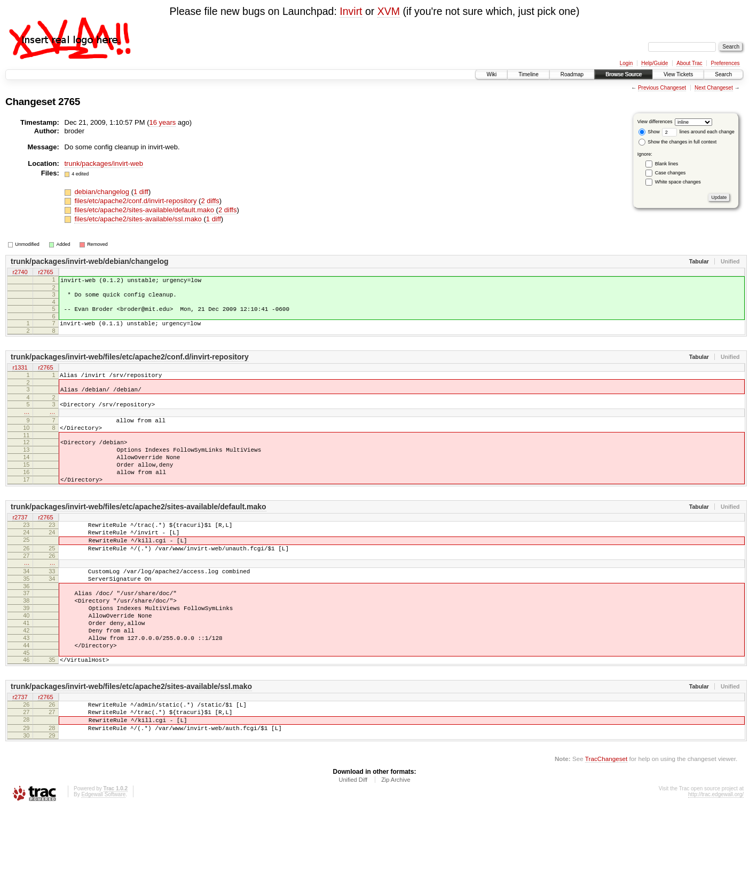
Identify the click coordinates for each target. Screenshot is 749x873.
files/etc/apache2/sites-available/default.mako (145, 210)
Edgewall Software (103, 858)
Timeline (528, 74)
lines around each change (698, 131)
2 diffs (210, 201)
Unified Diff (352, 843)
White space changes (678, 182)
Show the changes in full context (677, 142)
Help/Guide (654, 63)
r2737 (19, 546)
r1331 (19, 376)
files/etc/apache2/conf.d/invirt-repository (136, 201)
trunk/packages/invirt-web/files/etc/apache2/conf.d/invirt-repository (130, 365)
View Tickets (678, 74)
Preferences (725, 63)
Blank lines (667, 163)
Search (723, 74)
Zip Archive (395, 843)
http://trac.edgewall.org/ (716, 858)
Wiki (491, 74)
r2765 (45, 272)
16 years (162, 122)
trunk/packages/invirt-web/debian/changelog (90, 261)
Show (649, 131)
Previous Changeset (662, 88)
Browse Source (623, 74)
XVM (388, 11)
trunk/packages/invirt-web (104, 163)
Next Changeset (714, 88)
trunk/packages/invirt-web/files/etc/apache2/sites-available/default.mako (138, 535)
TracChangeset (606, 822)
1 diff (140, 192)
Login (626, 63)
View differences (655, 121)
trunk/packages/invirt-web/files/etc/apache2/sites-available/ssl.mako (131, 742)
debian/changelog (102, 192)
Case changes (670, 172)
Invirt (351, 11)
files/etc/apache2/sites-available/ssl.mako (138, 219)
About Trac (689, 63)
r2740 (19, 272)
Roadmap (572, 74)
